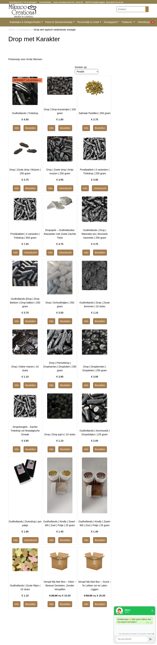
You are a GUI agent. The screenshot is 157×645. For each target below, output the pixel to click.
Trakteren (127, 22)
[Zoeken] (130, 9)
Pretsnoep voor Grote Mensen (25, 59)
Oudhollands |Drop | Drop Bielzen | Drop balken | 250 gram (25, 302)
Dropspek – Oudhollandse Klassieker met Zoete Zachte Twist (60, 234)
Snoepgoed (110, 22)
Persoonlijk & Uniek (88, 22)
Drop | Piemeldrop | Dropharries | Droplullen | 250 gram (59, 366)
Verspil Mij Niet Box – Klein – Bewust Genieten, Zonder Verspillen (60, 585)
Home (12, 29)
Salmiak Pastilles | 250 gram (94, 113)
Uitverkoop (144, 22)
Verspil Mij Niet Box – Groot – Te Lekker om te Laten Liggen (94, 585)
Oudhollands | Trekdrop (25, 113)
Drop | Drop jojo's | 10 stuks (59, 434)
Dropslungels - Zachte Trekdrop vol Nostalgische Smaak (25, 430)
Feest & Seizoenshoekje (59, 22)
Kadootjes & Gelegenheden (25, 22)
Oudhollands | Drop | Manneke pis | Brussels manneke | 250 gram (95, 234)
